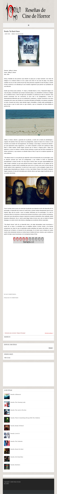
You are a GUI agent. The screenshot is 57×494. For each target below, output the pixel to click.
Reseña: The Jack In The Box (18, 410)
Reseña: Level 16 (15, 433)
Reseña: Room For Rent (17, 449)
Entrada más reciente (10, 333)
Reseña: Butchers (15, 464)
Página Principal (21, 333)
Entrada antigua (49, 333)
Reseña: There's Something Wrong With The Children (25, 418)
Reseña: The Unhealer (17, 441)
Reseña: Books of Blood (17, 425)
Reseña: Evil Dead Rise (17, 457)
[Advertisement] (28, 281)
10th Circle (7, 358)
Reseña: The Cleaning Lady (18, 402)
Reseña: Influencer (16, 394)
